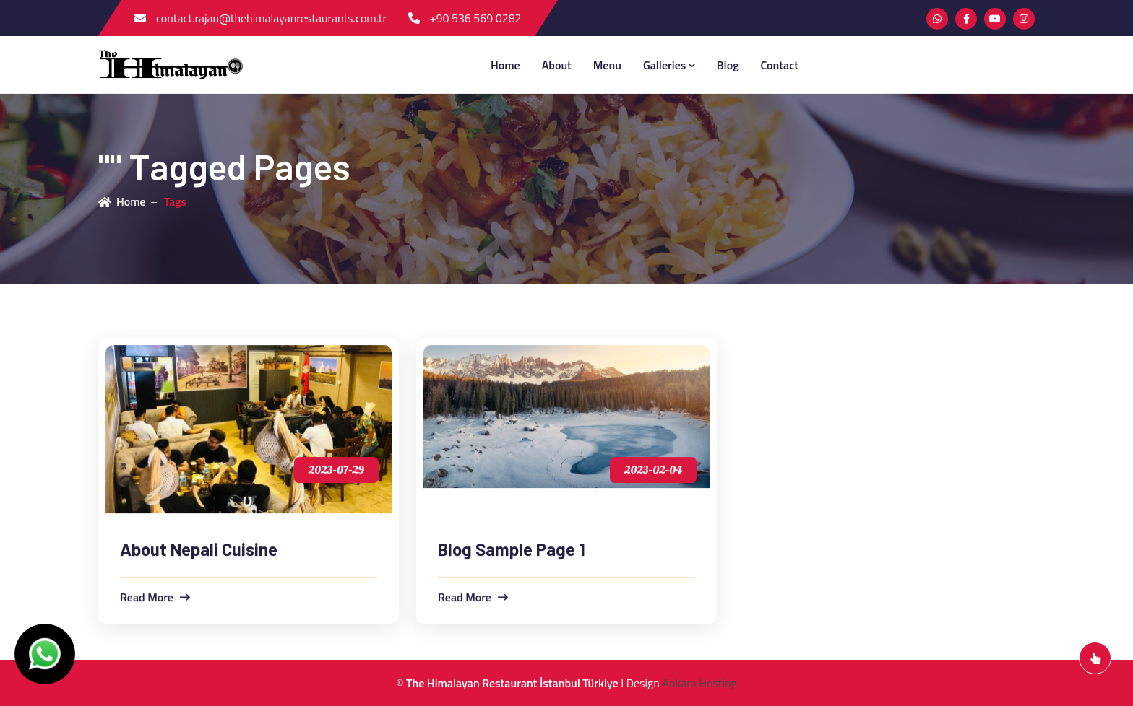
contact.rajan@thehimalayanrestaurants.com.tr (260, 18)
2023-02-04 (653, 471)
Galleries (669, 65)
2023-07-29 (336, 471)
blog (728, 65)
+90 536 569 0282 (465, 18)
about (557, 65)
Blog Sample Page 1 (511, 549)
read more (155, 597)
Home (505, 65)
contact (779, 65)
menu (607, 65)
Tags (175, 201)
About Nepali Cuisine (198, 549)
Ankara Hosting (699, 683)
